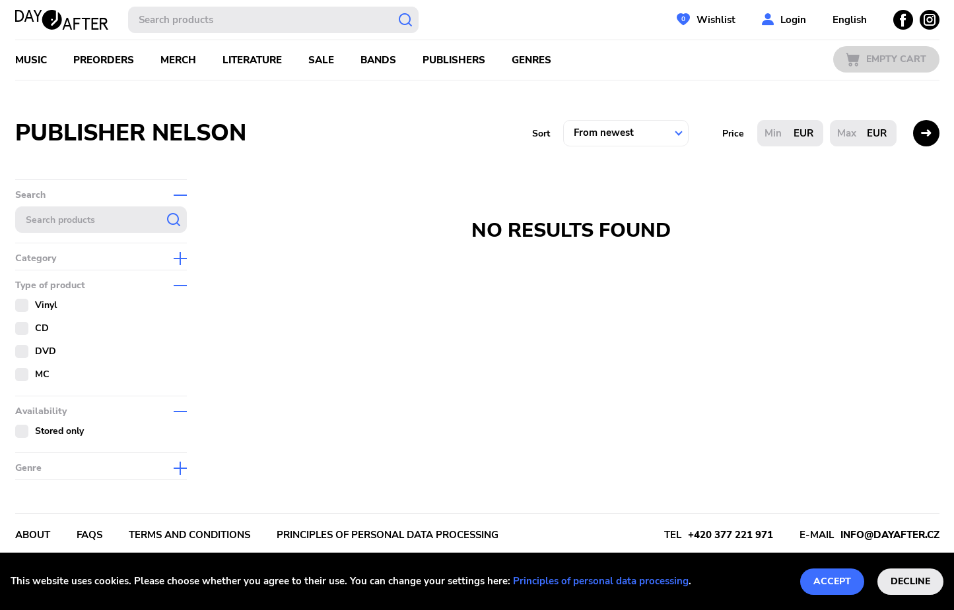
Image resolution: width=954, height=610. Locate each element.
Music (31, 60)
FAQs (89, 534)
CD (42, 328)
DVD (45, 351)
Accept (832, 581)
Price (733, 133)
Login (793, 19)
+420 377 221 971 (730, 534)
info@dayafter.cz (889, 534)
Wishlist (716, 19)
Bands (378, 60)
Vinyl (46, 305)
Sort (541, 133)
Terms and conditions (189, 534)
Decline (910, 581)
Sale (321, 60)
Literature (252, 60)
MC (42, 374)
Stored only (59, 431)
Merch (178, 60)
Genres (531, 60)
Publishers (454, 60)
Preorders (103, 60)
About (32, 534)
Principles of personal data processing (601, 581)
